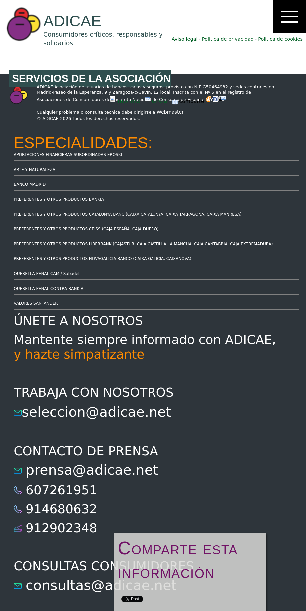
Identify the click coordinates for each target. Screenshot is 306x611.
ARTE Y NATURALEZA (34, 169)
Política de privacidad (228, 39)
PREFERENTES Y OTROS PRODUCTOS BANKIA (59, 199)
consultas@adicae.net (101, 585)
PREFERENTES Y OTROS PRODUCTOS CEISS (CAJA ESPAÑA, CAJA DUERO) (86, 229)
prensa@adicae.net (92, 470)
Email (216, 99)
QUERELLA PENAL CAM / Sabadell (47, 273)
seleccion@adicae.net (96, 412)
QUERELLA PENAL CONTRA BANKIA (48, 288)
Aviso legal (185, 39)
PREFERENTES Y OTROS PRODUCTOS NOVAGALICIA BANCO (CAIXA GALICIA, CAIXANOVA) (102, 258)
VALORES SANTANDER (36, 303)
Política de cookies (280, 39)
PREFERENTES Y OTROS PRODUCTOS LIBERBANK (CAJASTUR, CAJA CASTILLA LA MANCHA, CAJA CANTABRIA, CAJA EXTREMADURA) (143, 244)
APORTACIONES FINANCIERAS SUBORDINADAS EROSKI (68, 155)
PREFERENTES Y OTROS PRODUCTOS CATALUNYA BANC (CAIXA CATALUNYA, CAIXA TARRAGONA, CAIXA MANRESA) (127, 214)
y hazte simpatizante (79, 354)
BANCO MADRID (30, 184)
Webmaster (170, 112)
